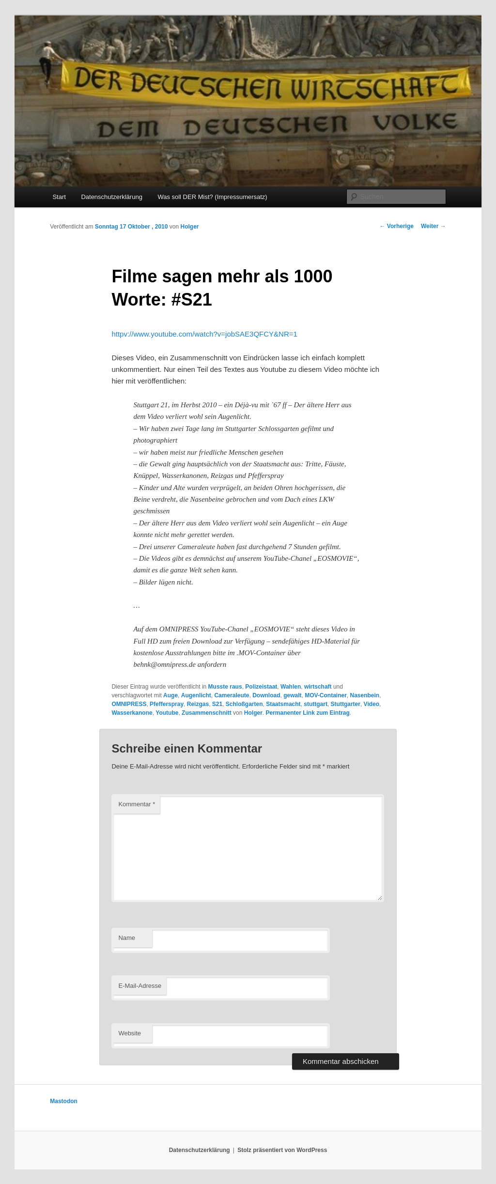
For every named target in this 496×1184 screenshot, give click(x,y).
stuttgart (315, 704)
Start (58, 196)
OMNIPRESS (128, 704)
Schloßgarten (244, 704)
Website (129, 1033)
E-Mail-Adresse (139, 985)
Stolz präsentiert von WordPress (282, 1150)
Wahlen (290, 686)
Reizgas (198, 704)
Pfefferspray (167, 704)
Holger (190, 226)
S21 (217, 704)
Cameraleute (231, 695)
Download (266, 695)
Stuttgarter (345, 704)
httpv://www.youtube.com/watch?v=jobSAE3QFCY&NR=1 (204, 334)
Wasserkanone (131, 712)
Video (371, 704)
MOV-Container (326, 695)
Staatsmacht (283, 704)
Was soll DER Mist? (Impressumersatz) (212, 196)
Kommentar (136, 804)
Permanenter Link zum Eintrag (307, 712)
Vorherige (396, 226)
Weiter (433, 226)
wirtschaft (318, 686)
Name (126, 937)
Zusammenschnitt (207, 712)
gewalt (292, 695)
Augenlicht (196, 695)
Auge (170, 695)
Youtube (166, 712)
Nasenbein (365, 695)
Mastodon (64, 1101)
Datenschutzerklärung (111, 196)
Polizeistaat (261, 686)
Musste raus (225, 686)
